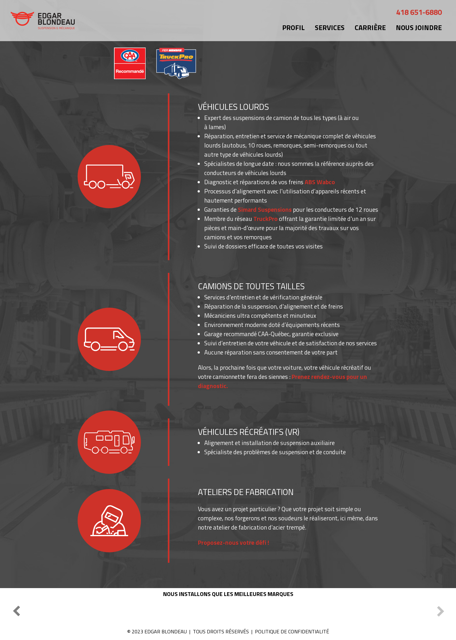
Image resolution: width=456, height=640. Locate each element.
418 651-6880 (419, 12)
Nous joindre (419, 27)
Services (330, 27)
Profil (293, 27)
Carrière (370, 27)
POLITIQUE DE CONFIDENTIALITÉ (292, 631)
